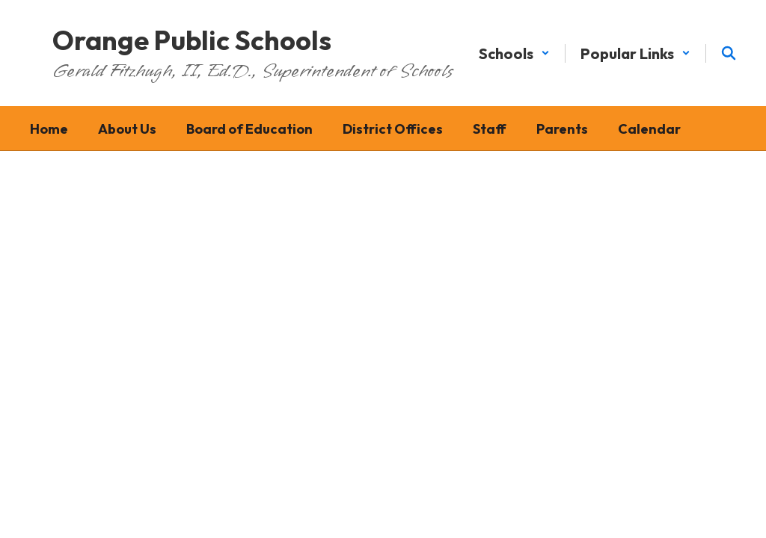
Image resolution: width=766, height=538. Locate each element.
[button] (514, 53)
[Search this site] (728, 53)
